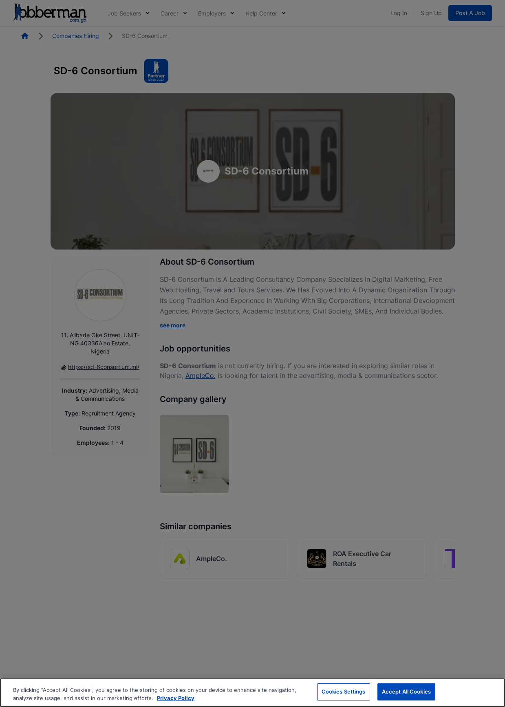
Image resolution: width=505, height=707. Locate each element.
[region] (252, 692)
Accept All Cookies (406, 691)
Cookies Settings (344, 691)
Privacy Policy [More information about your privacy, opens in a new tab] (175, 698)
